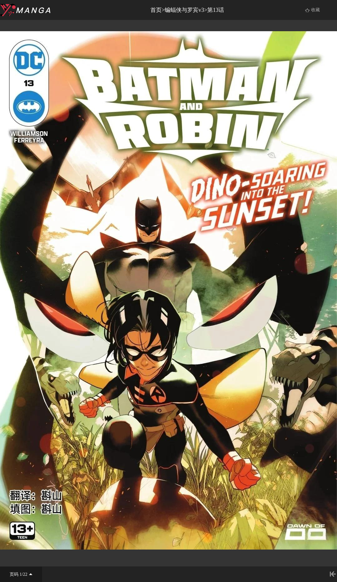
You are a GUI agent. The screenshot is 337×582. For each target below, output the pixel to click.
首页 (156, 10)
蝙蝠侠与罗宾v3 (184, 10)
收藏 (315, 9)
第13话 (215, 10)
